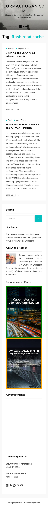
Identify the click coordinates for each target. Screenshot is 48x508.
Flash (10, 120)
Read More (10, 110)
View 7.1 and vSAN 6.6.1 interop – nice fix (20, 54)
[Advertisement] (24, 424)
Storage (11, 49)
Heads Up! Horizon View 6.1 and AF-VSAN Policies (22, 126)
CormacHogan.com (24, 9)
